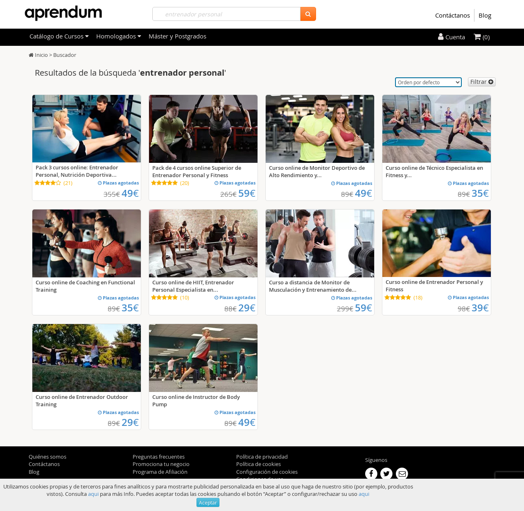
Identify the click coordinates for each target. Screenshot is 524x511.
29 (246, 307)
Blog (485, 15)
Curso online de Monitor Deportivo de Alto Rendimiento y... (317, 171)
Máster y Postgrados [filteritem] (177, 36)
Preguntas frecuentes (159, 456)
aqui (93, 493)
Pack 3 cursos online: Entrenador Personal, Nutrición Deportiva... (77, 171)
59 (246, 193)
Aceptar (208, 502)
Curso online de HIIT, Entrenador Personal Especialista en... (193, 286)
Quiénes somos (47, 456)
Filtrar (481, 82)
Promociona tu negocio (161, 464)
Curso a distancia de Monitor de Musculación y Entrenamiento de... (313, 286)
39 (480, 307)
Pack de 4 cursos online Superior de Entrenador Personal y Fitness (196, 171)
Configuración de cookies (267, 471)
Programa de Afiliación (160, 471)
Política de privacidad (262, 456)
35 (480, 193)
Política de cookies (258, 464)
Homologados (118, 36)
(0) (482, 37)
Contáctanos (452, 15)
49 (130, 193)
